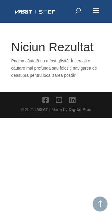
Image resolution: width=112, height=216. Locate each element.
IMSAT (42, 109)
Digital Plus (80, 109)
